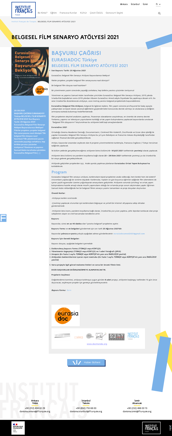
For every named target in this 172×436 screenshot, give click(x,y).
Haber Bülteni (86, 362)
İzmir (145, 4)
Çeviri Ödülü (96, 13)
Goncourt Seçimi (114, 13)
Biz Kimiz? (42, 13)
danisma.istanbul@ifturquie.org (86, 411)
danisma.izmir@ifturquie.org (137, 411)
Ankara (124, 4)
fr (158, 4)
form (69, 290)
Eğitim (53, 13)
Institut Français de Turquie (23, 21)
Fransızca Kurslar (68, 13)
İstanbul (135, 4)
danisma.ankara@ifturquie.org (35, 411)
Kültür (83, 13)
